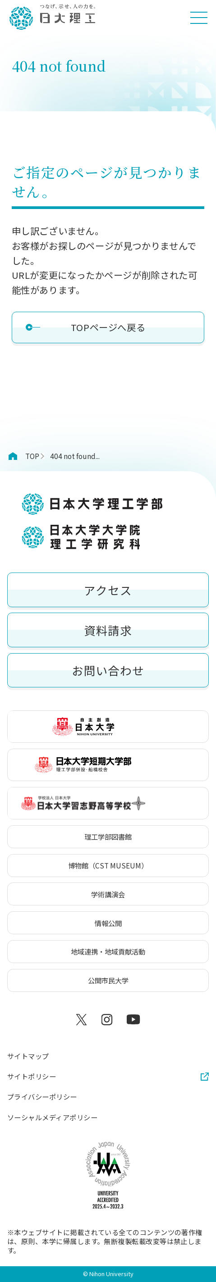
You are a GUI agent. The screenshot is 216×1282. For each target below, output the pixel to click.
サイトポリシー (31, 1076)
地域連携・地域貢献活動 (108, 951)
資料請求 (108, 630)
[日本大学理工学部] (52, 17)
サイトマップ (28, 1056)
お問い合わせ (108, 670)
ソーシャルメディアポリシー (52, 1117)
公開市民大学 (108, 980)
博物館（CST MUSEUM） (108, 865)
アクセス (108, 590)
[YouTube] (133, 1020)
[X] (83, 1020)
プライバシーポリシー (42, 1096)
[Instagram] (108, 1020)
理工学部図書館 (108, 836)
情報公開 (108, 923)
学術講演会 (108, 894)
